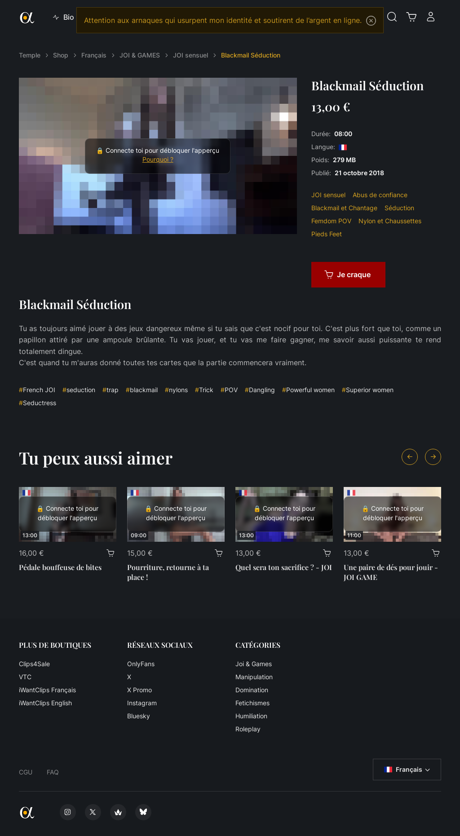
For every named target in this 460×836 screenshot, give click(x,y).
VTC (25, 677)
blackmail (142, 389)
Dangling (260, 389)
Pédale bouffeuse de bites (60, 567)
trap (110, 389)
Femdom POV (331, 221)
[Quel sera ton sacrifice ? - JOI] (284, 514)
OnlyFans (141, 664)
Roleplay (248, 729)
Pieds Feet (326, 234)
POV (229, 389)
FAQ (53, 772)
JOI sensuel (190, 55)
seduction (78, 389)
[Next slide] (433, 457)
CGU (25, 772)
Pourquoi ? (157, 159)
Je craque (347, 274)
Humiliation (251, 716)
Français (93, 55)
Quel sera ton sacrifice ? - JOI (283, 567)
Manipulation (254, 677)
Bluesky (138, 716)
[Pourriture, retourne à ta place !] (176, 514)
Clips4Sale (34, 664)
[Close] (371, 21)
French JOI (37, 389)
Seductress (37, 402)
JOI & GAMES (139, 55)
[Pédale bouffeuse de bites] (67, 514)
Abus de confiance (380, 195)
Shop (60, 55)
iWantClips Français (47, 690)
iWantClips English (45, 703)
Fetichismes (252, 703)
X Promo (139, 690)
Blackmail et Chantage (344, 208)
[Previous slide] (410, 457)
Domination (251, 690)
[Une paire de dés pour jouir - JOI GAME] (392, 514)
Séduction (399, 208)
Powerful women (308, 389)
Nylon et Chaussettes (389, 221)
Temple (29, 55)
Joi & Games (253, 664)
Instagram (142, 703)
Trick (204, 389)
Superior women (368, 389)
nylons (176, 389)
